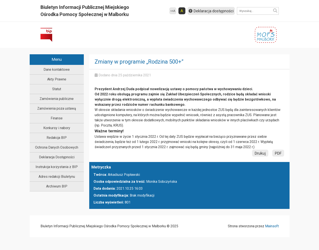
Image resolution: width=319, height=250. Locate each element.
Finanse (57, 118)
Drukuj (260, 153)
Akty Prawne (56, 79)
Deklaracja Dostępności (56, 157)
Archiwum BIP (56, 186)
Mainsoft (272, 226)
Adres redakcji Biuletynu (57, 177)
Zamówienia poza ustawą (56, 108)
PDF (278, 153)
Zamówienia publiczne (57, 99)
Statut (56, 89)
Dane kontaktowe (57, 69)
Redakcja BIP (57, 138)
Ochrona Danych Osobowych (56, 147)
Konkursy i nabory (56, 128)
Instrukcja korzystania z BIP (57, 167)
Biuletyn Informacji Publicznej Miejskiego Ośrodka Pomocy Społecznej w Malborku (84, 11)
